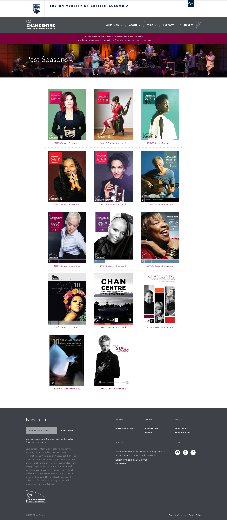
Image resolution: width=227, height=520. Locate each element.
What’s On (112, 25)
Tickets (188, 25)
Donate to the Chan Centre (131, 460)
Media (148, 432)
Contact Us (151, 428)
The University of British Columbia (36, 8)
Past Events (182, 428)
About (133, 25)
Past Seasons (182, 432)
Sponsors (120, 464)
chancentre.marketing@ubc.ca (40, 484)
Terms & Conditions (178, 515)
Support (168, 25)
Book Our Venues (125, 428)
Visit (150, 25)
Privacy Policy (195, 515)
